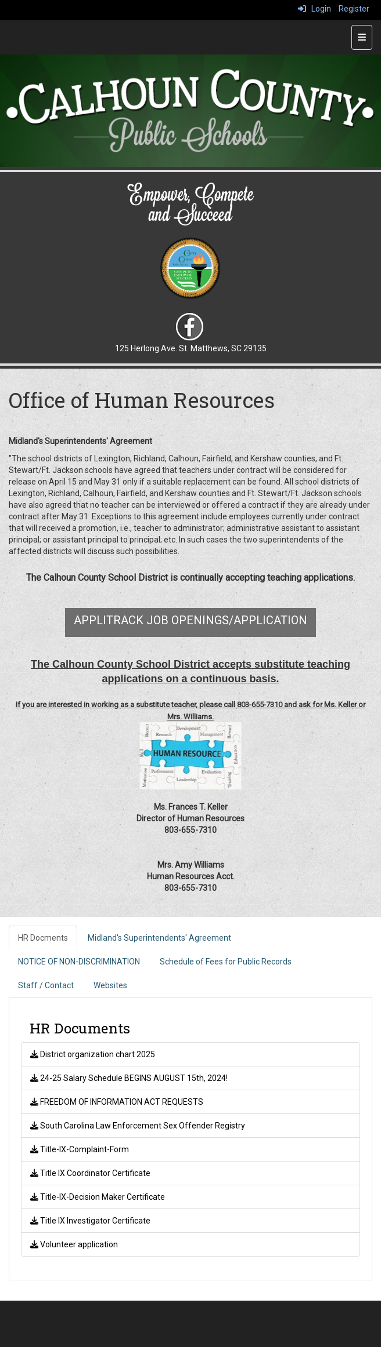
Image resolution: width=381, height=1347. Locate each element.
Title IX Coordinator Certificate (90, 1173)
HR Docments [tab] (43, 937)
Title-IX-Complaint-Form (79, 1149)
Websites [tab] (110, 985)
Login (314, 8)
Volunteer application (74, 1244)
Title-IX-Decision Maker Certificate (97, 1197)
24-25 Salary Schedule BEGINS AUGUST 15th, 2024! (129, 1078)
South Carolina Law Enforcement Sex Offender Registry (137, 1125)
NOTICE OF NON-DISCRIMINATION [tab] (79, 961)
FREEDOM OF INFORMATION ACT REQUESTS (116, 1101)
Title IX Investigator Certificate (90, 1220)
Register (354, 8)
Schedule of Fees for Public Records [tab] (226, 961)
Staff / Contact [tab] (46, 985)
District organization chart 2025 (92, 1054)
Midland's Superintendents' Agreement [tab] (159, 937)
